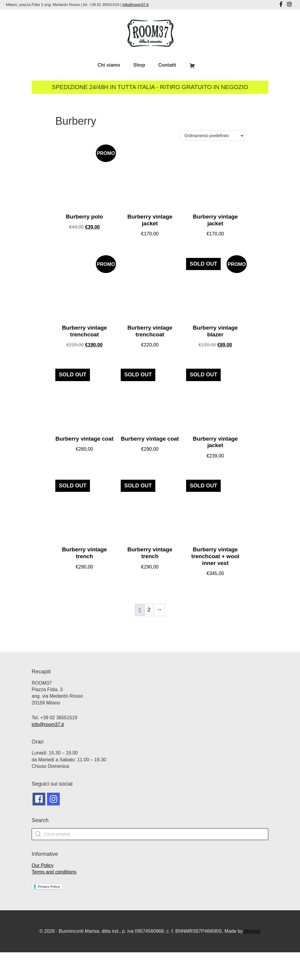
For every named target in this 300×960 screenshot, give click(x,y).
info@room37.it (135, 4)
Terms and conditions (54, 879)
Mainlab (252, 938)
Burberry (75, 121)
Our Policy (43, 873)
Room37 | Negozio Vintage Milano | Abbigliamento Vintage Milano (150, 33)
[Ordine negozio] (212, 135)
